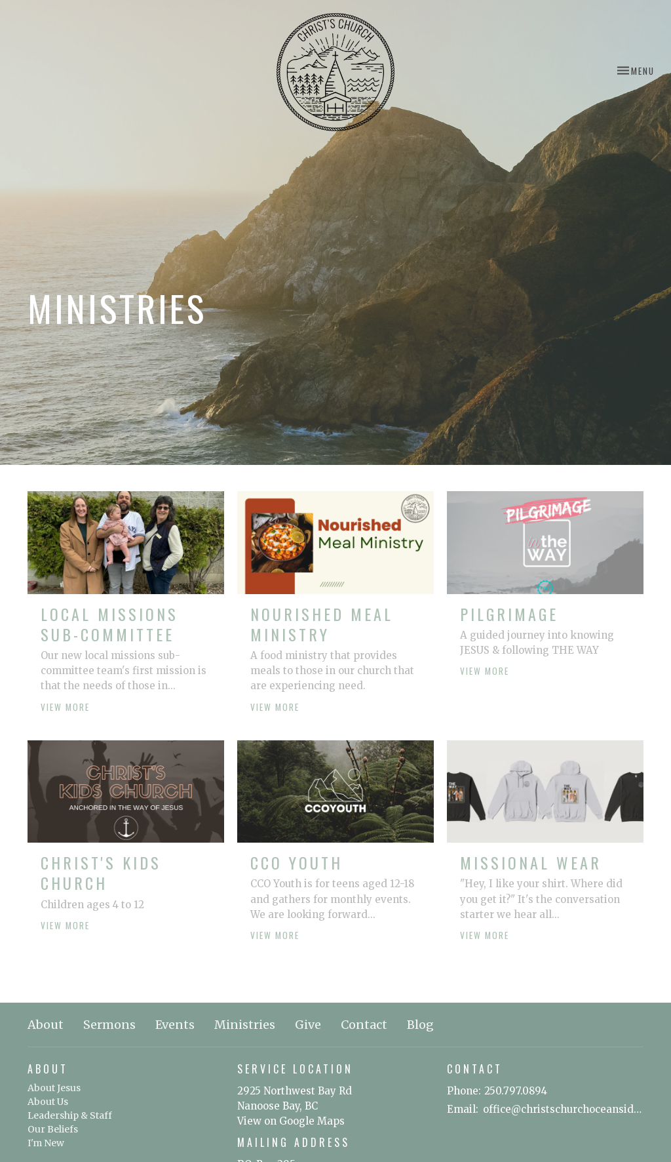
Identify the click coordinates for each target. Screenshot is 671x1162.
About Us (48, 1102)
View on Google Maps (291, 1121)
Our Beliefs (53, 1129)
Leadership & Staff (70, 1115)
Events (175, 1024)
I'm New (46, 1143)
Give (308, 1024)
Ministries (244, 1024)
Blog (420, 1024)
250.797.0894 (515, 1091)
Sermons (109, 1024)
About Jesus (54, 1088)
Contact (364, 1024)
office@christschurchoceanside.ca (563, 1109)
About (46, 1024)
